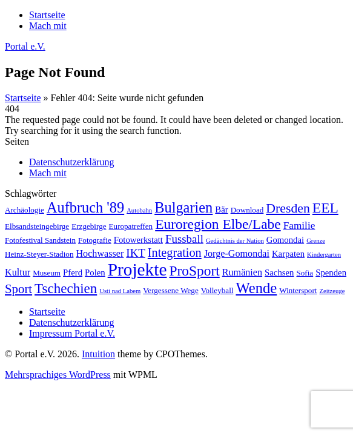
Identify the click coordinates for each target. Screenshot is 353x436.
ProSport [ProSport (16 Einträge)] (194, 271)
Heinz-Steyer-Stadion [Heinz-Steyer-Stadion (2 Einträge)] (39, 254)
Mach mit (48, 173)
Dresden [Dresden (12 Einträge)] (288, 208)
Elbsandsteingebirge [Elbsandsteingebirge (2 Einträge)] (37, 226)
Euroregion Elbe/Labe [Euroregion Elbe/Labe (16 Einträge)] (217, 224)
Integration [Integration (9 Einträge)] (175, 252)
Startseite (23, 98)
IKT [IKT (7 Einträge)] (135, 252)
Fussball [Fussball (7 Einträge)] (184, 239)
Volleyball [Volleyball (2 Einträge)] (217, 290)
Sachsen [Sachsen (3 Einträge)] (279, 272)
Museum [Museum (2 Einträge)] (47, 272)
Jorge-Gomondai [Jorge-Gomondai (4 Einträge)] (236, 253)
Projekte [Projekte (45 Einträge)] (137, 269)
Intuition (98, 354)
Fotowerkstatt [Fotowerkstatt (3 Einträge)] (138, 240)
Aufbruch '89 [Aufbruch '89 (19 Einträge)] (85, 207)
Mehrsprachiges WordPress (58, 374)
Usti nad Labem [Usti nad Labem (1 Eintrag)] (119, 291)
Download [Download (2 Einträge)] (247, 209)
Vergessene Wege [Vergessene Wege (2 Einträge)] (170, 290)
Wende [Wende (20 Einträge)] (256, 288)
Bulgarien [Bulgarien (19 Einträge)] (183, 207)
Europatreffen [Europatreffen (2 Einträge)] (131, 226)
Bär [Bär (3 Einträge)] (221, 209)
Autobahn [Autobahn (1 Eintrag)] (139, 210)
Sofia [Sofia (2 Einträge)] (304, 272)
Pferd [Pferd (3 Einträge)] (72, 272)
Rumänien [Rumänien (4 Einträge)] (242, 272)
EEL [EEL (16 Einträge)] (325, 208)
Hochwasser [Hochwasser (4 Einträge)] (100, 253)
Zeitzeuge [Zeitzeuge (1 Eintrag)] (332, 291)
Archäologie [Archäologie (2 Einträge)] (24, 209)
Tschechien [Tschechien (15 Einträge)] (66, 288)
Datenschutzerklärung (71, 162)
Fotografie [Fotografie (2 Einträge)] (94, 240)
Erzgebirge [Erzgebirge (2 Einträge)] (88, 226)
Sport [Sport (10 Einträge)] (18, 289)
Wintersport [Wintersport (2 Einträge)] (298, 290)
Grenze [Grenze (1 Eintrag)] (315, 240)
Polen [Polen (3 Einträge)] (95, 272)
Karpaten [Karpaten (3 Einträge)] (288, 254)
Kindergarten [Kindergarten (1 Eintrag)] (324, 254)
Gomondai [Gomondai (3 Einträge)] (285, 240)
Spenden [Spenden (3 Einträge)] (330, 272)
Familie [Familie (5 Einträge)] (299, 225)
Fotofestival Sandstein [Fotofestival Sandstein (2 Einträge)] (40, 240)
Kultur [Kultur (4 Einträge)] (17, 272)
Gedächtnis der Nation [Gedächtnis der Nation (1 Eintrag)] (235, 240)
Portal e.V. (25, 46)
